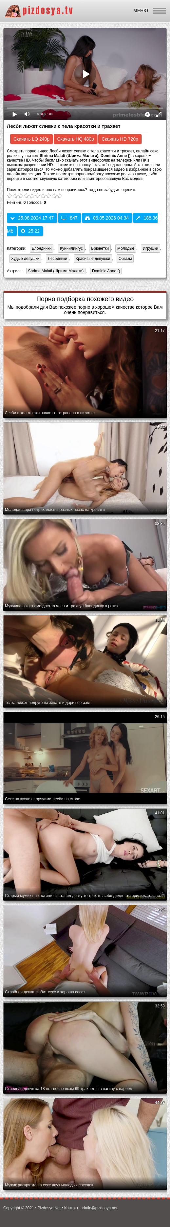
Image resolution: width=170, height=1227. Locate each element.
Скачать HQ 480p (75, 139)
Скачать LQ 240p (31, 139)
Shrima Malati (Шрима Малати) (55, 271)
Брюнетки (100, 248)
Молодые (125, 248)
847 (69, 218)
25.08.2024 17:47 (32, 218)
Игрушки (150, 248)
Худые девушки (25, 258)
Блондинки (41, 248)
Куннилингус (71, 248)
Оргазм (125, 258)
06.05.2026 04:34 (107, 218)
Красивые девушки (93, 258)
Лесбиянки (57, 258)
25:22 (30, 231)
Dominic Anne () (105, 271)
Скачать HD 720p (120, 139)
